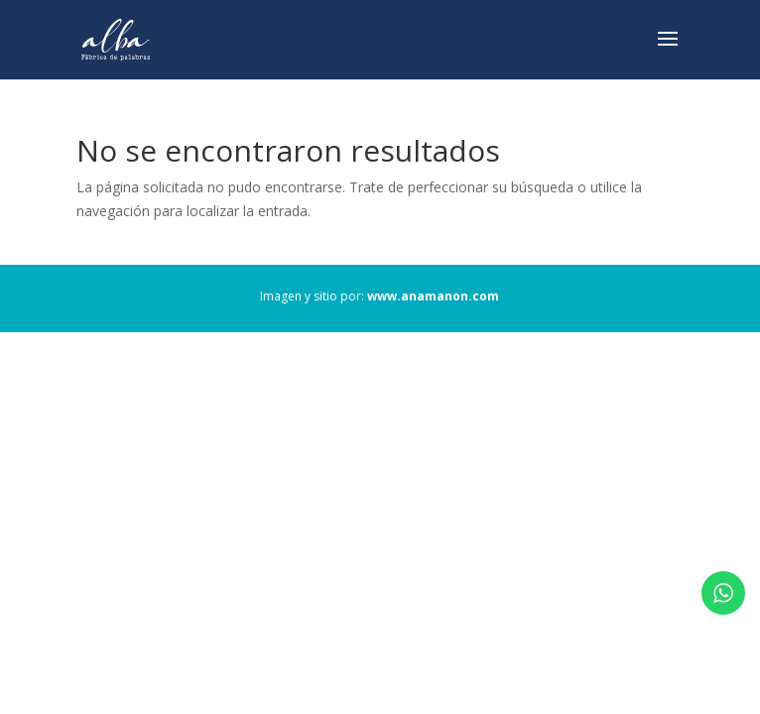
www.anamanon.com (433, 296)
